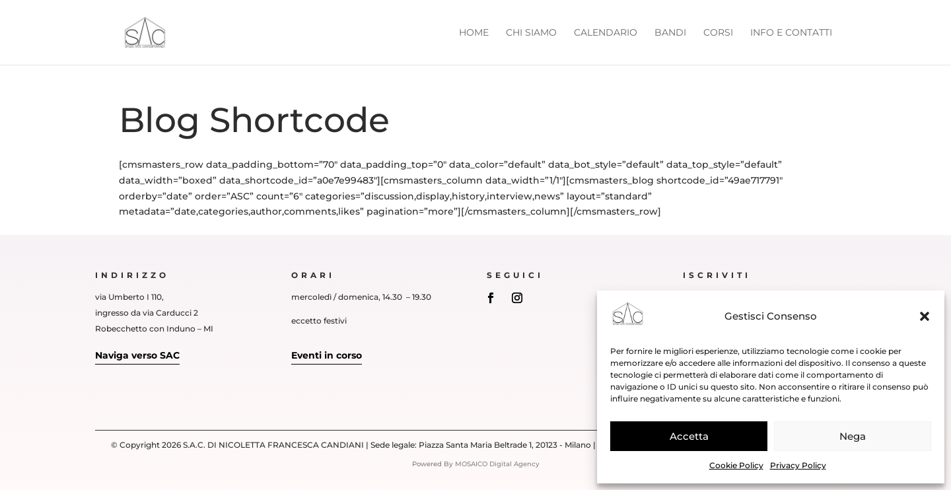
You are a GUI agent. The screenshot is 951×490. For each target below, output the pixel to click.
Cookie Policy (736, 465)
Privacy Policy (798, 465)
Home (474, 33)
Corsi (718, 33)
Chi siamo (531, 33)
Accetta (689, 436)
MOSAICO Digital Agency (497, 464)
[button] (924, 316)
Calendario (605, 33)
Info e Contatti (791, 33)
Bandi (670, 33)
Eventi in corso (326, 355)
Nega (852, 436)
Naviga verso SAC (137, 355)
